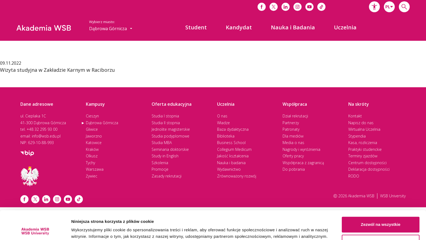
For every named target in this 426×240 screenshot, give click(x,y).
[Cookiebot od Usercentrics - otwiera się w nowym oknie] (35, 229)
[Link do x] (274, 7)
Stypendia (357, 136)
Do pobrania (294, 169)
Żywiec (91, 176)
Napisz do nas (361, 122)
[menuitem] (196, 27)
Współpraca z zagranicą (303, 162)
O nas (222, 116)
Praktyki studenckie (365, 149)
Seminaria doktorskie (170, 149)
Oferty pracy (293, 155)
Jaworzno (94, 136)
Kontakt (355, 116)
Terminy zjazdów (362, 155)
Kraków (92, 149)
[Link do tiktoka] (321, 7)
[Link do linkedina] (285, 7)
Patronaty (291, 129)
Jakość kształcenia (233, 155)
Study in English (165, 155)
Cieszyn (92, 116)
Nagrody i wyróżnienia (301, 149)
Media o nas (293, 142)
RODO (353, 176)
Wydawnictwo (229, 169)
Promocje (160, 169)
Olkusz (92, 155)
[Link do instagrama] (297, 7)
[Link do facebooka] (262, 7)
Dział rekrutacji (295, 116)
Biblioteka (225, 136)
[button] (374, 6)
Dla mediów (293, 136)
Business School (231, 142)
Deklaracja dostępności (369, 169)
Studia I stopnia (165, 116)
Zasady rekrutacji (166, 176)
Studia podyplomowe (170, 136)
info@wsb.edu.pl (46, 136)
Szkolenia (160, 162)
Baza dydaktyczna (233, 129)
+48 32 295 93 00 (42, 129)
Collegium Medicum (234, 149)
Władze (223, 122)
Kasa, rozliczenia (362, 142)
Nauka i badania (231, 162)
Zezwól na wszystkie (380, 196)
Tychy (90, 162)
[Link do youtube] (309, 7)
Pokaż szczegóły (87, 229)
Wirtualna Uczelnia (364, 129)
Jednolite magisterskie (171, 129)
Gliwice (92, 129)
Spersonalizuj (380, 213)
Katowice (94, 142)
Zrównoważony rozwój (236, 176)
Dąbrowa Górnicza (102, 122)
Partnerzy (291, 122)
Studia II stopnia (166, 122)
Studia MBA (162, 142)
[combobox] (389, 6)
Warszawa (95, 169)
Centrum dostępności (367, 162)
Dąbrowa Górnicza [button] (110, 29)
